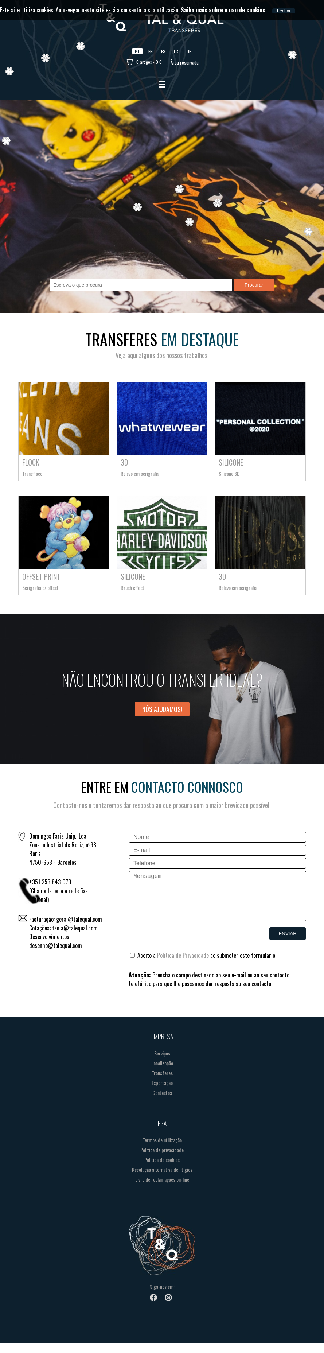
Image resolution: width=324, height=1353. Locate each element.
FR (176, 51)
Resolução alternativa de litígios (162, 1179)
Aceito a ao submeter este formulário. (203, 965)
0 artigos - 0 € (149, 62)
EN (150, 51)
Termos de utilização (162, 1150)
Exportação (162, 1093)
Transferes (162, 1083)
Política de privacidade (162, 1160)
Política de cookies (162, 1170)
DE (189, 51)
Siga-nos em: (162, 1296)
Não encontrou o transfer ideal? (162, 679)
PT (137, 51)
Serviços (162, 1063)
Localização (162, 1073)
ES (163, 51)
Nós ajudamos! (162, 709)
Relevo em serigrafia (140, 473)
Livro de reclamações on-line (162, 1189)
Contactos (162, 1103)
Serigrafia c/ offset (40, 587)
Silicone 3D (229, 473)
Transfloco (32, 473)
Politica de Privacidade (183, 965)
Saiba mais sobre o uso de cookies (223, 9)
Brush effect (132, 587)
